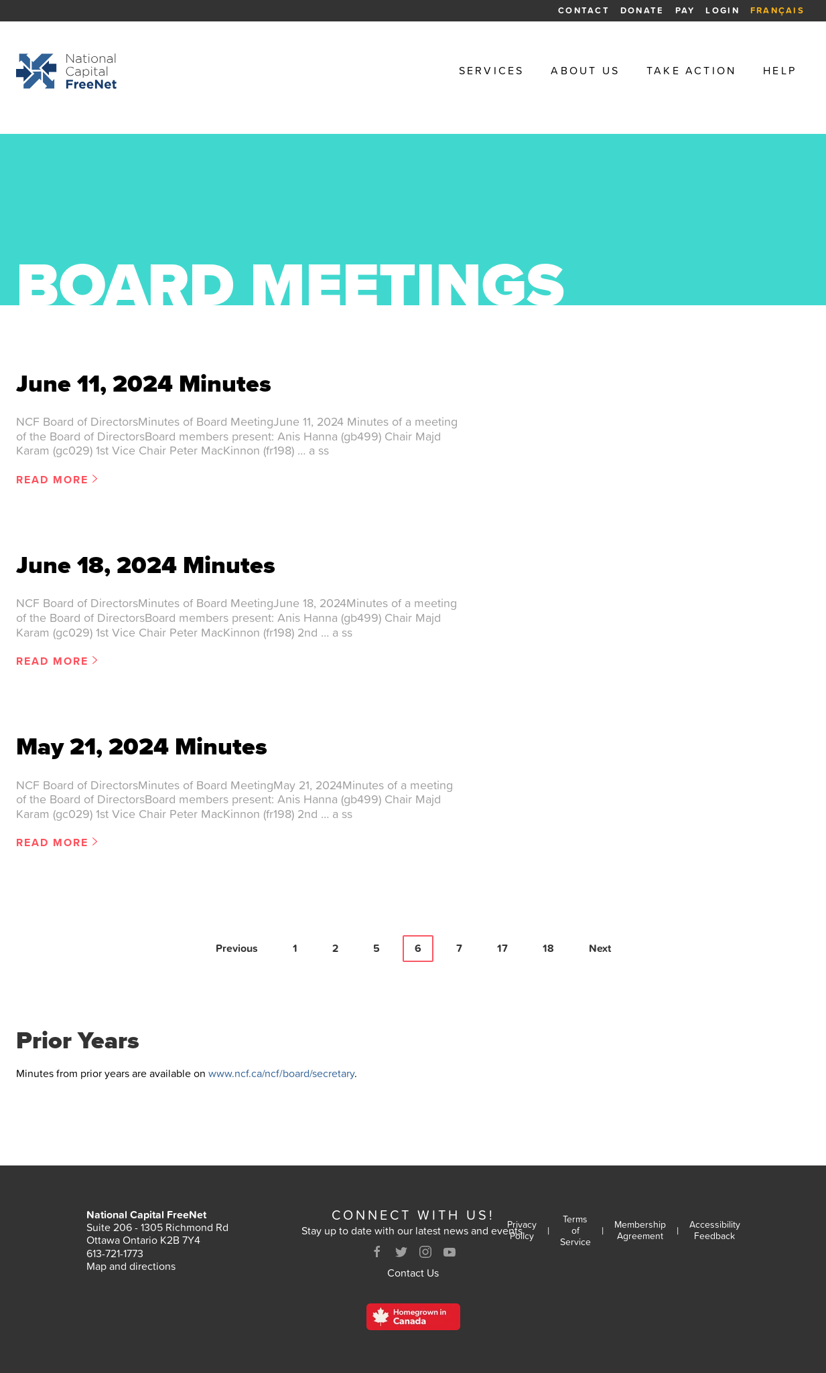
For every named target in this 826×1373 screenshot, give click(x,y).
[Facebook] (377, 1252)
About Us (585, 70)
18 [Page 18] (548, 948)
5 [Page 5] (376, 948)
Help (780, 70)
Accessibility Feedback (714, 1230)
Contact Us (413, 1273)
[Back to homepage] (66, 70)
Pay (685, 10)
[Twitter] (401, 1252)
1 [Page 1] (295, 948)
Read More (52, 480)
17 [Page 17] (502, 948)
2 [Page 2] (335, 948)
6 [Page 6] (418, 948)
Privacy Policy (522, 1230)
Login (722, 10)
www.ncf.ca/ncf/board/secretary (281, 1073)
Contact (584, 10)
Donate (642, 10)
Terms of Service (575, 1230)
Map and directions (131, 1266)
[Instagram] (425, 1252)
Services (492, 70)
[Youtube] (449, 1252)
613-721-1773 (114, 1253)
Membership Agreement (640, 1230)
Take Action (691, 70)
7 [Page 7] (459, 948)
